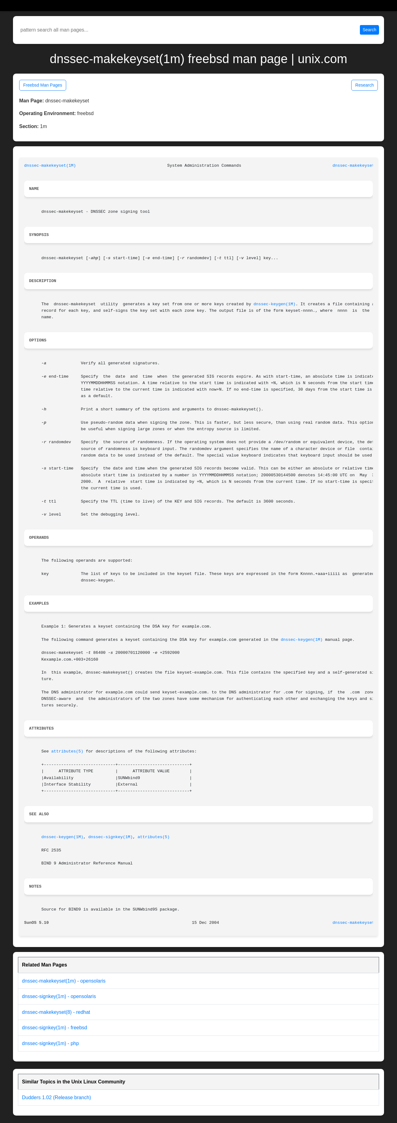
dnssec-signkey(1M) (110, 837)
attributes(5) (67, 751)
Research (364, 85)
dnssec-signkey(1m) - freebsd (54, 1027)
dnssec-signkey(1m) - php (50, 1043)
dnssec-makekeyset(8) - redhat (56, 1012)
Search (369, 29)
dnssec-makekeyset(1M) (50, 165)
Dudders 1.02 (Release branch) (56, 1097)
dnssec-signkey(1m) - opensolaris (59, 996)
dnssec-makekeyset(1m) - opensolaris (63, 981)
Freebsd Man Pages (42, 85)
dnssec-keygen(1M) (275, 304)
